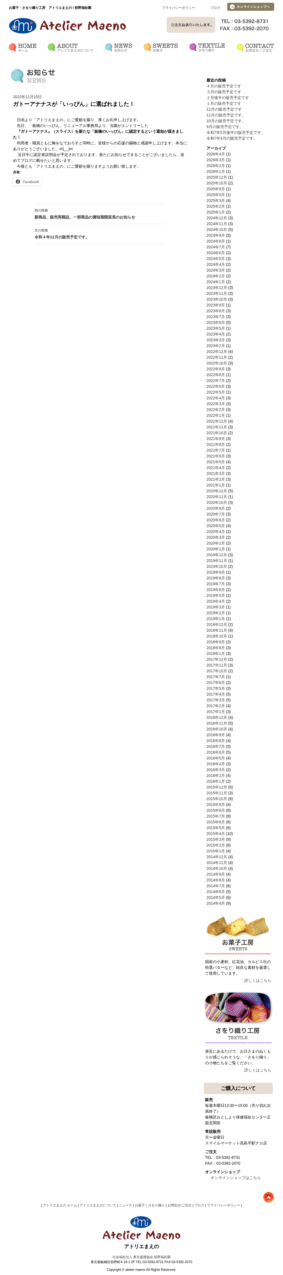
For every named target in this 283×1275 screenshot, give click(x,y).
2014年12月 (216, 857)
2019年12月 (216, 555)
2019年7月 (215, 584)
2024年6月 (215, 253)
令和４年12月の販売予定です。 (100, 233)
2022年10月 (216, 363)
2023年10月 (216, 299)
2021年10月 (216, 433)
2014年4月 (215, 903)
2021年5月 (215, 462)
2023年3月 (215, 340)
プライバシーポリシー (178, 8)
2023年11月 (216, 293)
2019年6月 (215, 589)
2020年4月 (215, 531)
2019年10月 (216, 566)
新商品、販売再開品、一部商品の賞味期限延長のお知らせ (100, 213)
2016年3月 (215, 769)
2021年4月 (215, 467)
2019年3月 (215, 607)
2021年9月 (215, 438)
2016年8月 (215, 740)
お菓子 (140, 1205)
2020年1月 (215, 549)
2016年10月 (216, 729)
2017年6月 (215, 682)
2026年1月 (215, 171)
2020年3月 (215, 537)
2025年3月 (215, 200)
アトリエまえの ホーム (60, 1205)
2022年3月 (215, 404)
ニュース (125, 1205)
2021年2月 (215, 479)
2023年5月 (215, 328)
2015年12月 (216, 787)
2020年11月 (216, 497)
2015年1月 (215, 851)
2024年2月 (215, 276)
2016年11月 (216, 723)
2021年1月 (215, 485)
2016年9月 (215, 735)
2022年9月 (215, 369)
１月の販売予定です (223, 103)
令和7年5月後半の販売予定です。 (235, 132)
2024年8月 (215, 241)
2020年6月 (215, 520)
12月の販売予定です (224, 109)
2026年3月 (215, 160)
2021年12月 (216, 421)
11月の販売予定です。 (226, 115)
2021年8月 (215, 444)
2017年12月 (216, 659)
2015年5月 (215, 828)
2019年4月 (215, 601)
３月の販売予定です (223, 92)
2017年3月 (215, 700)
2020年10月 (216, 502)
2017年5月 (215, 688)
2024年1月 (215, 282)
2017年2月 (215, 706)
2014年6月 (215, 891)
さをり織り (156, 1205)
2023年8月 (215, 311)
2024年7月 (215, 247)
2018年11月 (216, 630)
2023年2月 (215, 346)
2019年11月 (216, 560)
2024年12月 (216, 218)
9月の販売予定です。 (224, 126)
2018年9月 (215, 642)
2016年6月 (215, 752)
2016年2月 (215, 775)
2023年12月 (216, 287)
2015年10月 (216, 799)
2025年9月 (215, 189)
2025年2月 (215, 206)
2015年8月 (215, 810)
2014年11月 (216, 862)
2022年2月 (215, 409)
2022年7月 (215, 380)
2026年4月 (215, 154)
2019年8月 (215, 578)
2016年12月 (216, 717)
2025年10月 (216, 183)
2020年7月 (215, 514)
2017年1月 (215, 711)
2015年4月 (215, 833)
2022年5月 (215, 392)
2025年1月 (215, 212)
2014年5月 (215, 897)
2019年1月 (215, 618)
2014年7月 (215, 886)
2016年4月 (215, 764)
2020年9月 (215, 508)
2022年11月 (216, 357)
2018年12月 (216, 624)
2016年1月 (215, 781)
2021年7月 (215, 450)
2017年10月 (216, 671)
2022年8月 (215, 375)
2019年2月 (215, 613)
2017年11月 (216, 665)
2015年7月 (215, 816)
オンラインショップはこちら (236, 1177)
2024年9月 (215, 235)
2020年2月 (215, 543)
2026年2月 (215, 165)
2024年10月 (216, 229)
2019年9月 (215, 572)
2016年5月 (215, 758)
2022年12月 (216, 351)
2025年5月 (215, 194)
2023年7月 (215, 316)
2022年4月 (215, 398)
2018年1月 (215, 653)
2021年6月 (215, 456)
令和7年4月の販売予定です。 (231, 138)
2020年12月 (216, 491)
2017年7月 (215, 677)
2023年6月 (215, 322)
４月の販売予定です (223, 86)
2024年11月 (216, 224)
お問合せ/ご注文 (179, 1205)
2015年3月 (215, 839)
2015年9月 (215, 804)
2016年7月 (215, 746)
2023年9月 (215, 305)
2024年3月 (215, 270)
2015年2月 (215, 845)
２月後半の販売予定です (227, 97)
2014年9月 (215, 874)
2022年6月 (215, 386)
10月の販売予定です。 (226, 121)
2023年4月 (215, 334)
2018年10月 (216, 636)
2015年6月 (215, 822)
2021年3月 (215, 473)
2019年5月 (215, 595)
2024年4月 (215, 264)
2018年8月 (215, 648)
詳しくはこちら (257, 980)
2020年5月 (215, 526)
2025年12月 (216, 177)
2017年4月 (215, 694)
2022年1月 (215, 415)
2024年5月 (215, 258)
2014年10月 (216, 868)
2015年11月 (216, 793)
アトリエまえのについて (98, 1205)
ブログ (215, 8)
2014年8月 (215, 880)
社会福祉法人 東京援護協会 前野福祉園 (141, 1257)
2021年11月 (216, 427)
